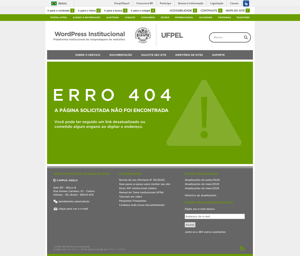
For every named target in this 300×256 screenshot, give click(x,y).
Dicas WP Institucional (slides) (138, 188)
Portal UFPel (58, 17)
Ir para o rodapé (143, 10)
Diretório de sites (189, 54)
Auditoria (112, 17)
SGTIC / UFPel (117, 249)
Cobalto (130, 17)
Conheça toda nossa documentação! (142, 205)
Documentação (120, 54)
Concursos (148, 17)
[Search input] (233, 37)
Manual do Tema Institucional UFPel (141, 192)
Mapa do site (238, 10)
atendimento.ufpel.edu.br (71, 201)
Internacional (184, 17)
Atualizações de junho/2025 (202, 179)
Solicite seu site (153, 54)
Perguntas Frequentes (132, 200)
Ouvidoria (205, 17)
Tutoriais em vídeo (130, 196)
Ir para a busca (115, 10)
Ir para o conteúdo (60, 10)
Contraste (211, 10)
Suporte (218, 54)
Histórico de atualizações (200, 195)
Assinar (190, 224)
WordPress (73, 249)
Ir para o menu (89, 10)
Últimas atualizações (201, 173)
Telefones (243, 17)
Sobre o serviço (87, 54)
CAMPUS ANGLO (65, 180)
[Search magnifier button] (246, 37)
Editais (165, 17)
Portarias (224, 17)
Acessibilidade (183, 10)
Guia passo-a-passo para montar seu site (144, 184)
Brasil (62, 3)
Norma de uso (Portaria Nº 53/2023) (142, 179)
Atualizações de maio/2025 (202, 184)
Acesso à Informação (86, 17)
